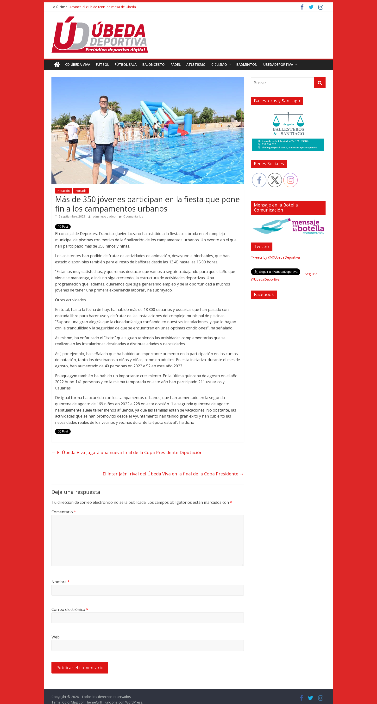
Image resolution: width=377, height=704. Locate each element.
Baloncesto (153, 64)
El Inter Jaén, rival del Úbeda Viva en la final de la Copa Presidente (173, 474)
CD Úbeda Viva (77, 64)
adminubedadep (104, 216)
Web (55, 637)
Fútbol (102, 64)
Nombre (60, 581)
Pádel (175, 64)
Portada (81, 191)
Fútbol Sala (126, 64)
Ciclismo (219, 64)
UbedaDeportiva (278, 64)
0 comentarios (131, 216)
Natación (63, 191)
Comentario (63, 512)
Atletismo (196, 64)
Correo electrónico (69, 609)
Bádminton (247, 64)
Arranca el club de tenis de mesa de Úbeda (102, 7)
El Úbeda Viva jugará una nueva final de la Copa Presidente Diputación (126, 452)
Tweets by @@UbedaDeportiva (275, 257)
